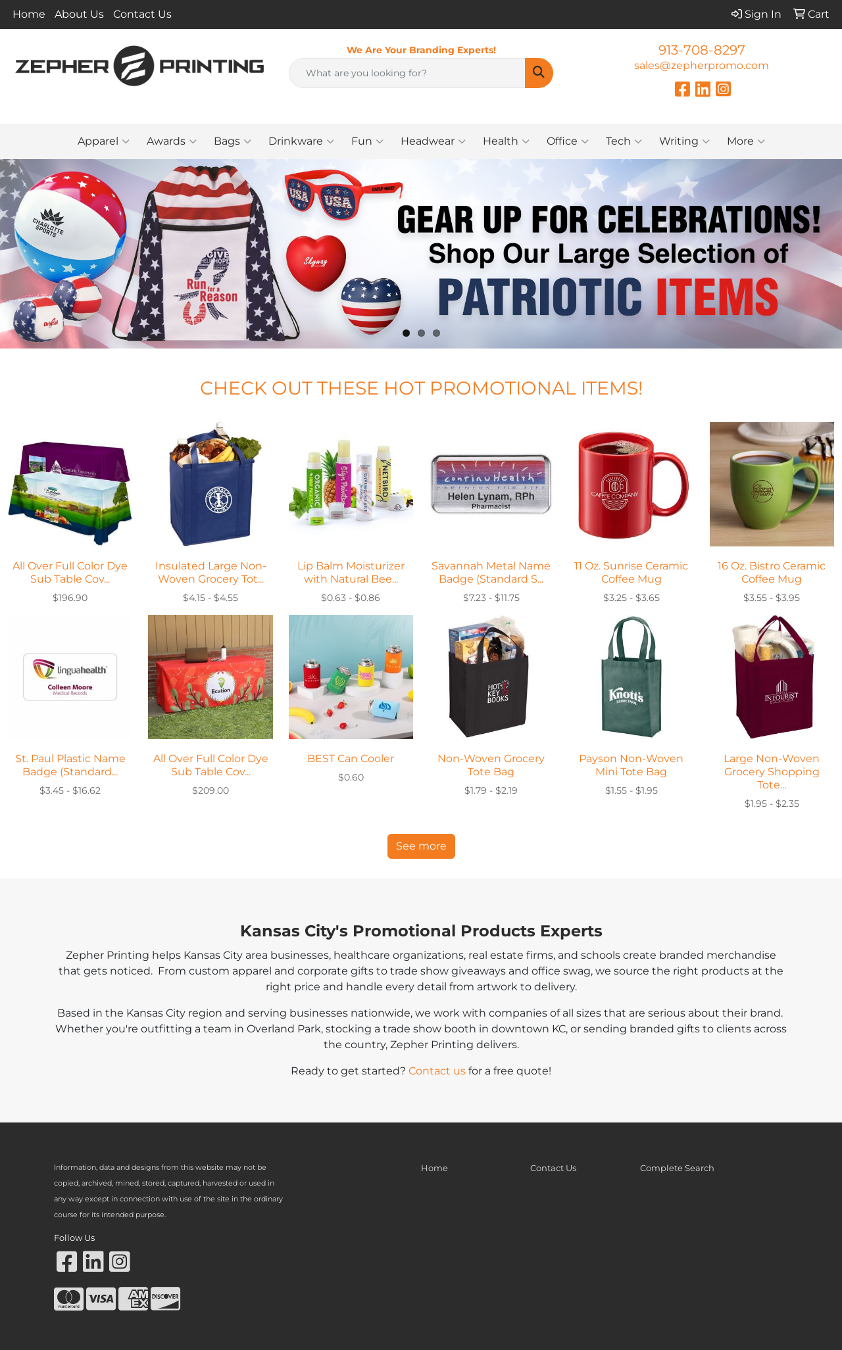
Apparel (104, 141)
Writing (684, 141)
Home (28, 14)
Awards (172, 141)
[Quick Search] (407, 73)
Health (506, 141)
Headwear (433, 141)
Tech (624, 141)
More (746, 141)
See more (421, 846)
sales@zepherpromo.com (701, 65)
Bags (232, 141)
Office (568, 141)
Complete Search (677, 1168)
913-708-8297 (701, 50)
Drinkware (301, 141)
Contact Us (142, 14)
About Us (79, 14)
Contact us (437, 1071)
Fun (367, 141)
